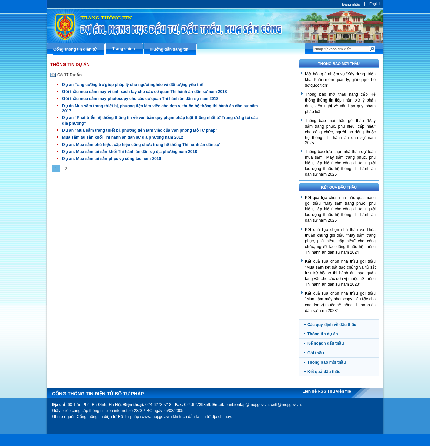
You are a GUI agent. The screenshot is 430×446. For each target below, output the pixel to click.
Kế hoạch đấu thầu (325, 343)
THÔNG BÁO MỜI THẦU (339, 64)
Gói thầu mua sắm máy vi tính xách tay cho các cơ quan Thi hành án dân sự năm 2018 (144, 91)
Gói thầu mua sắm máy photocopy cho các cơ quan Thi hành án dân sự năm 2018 (140, 98)
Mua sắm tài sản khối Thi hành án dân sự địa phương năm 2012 (122, 137)
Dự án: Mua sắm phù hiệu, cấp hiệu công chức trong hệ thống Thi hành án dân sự (140, 144)
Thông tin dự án (322, 334)
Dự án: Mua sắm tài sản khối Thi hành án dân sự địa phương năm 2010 (129, 151)
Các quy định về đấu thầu (331, 324)
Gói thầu (315, 353)
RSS (322, 391)
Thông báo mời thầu (326, 362)
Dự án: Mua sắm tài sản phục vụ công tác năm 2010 (111, 158)
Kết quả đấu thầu (339, 187)
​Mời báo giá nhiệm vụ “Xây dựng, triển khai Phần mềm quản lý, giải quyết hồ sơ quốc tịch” (340, 80)
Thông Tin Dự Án (70, 64)
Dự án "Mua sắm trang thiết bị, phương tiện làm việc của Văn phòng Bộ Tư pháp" (139, 130)
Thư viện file (339, 391)
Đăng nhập (351, 4)
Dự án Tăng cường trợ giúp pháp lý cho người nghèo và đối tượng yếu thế (132, 84)
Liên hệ (310, 391)
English (375, 4)
